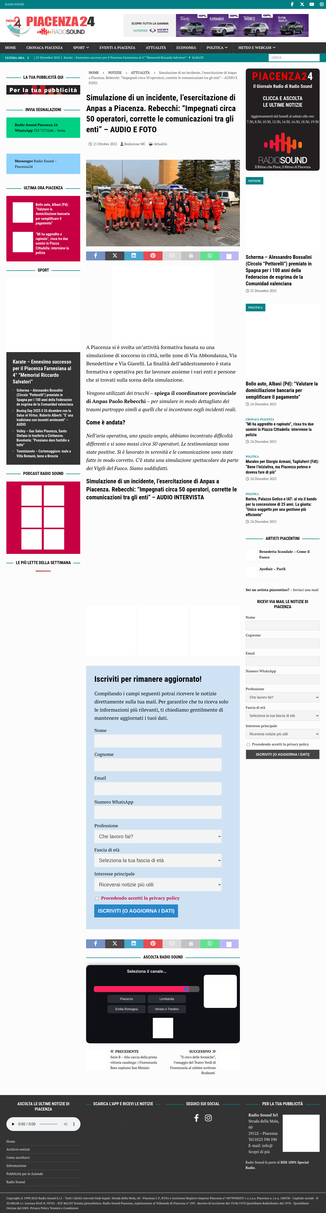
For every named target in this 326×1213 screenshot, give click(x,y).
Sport (79, 47)
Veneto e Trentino (167, 1009)
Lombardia (167, 999)
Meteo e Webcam (254, 47)
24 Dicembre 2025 (263, 404)
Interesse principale (114, 874)
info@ (267, 1145)
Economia (186, 47)
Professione (106, 825)
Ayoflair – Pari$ (272, 568)
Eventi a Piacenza (117, 47)
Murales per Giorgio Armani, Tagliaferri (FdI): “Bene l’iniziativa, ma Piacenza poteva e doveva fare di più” (282, 467)
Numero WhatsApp (113, 802)
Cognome (104, 754)
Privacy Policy (39, 1208)
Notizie (115, 72)
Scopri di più (259, 1151)
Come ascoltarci (18, 1157)
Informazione (16, 1165)
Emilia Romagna (126, 1009)
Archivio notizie (18, 1149)
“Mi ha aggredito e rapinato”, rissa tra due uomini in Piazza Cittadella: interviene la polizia (52, 243)
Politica (215, 47)
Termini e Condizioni (64, 1208)
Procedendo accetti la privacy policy (140, 898)
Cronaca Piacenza (44, 47)
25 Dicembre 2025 (263, 290)
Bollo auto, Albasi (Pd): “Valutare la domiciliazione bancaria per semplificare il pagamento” (53, 214)
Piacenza (126, 999)
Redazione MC (135, 144)
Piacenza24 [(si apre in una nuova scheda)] (24, 166)
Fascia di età (106, 850)
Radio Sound (14, 4)
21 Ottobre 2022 (105, 144)
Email (100, 778)
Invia (61, 130)
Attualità (156, 47)
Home (10, 47)
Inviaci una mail (305, 589)
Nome (100, 730)
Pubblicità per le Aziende (24, 1173)
